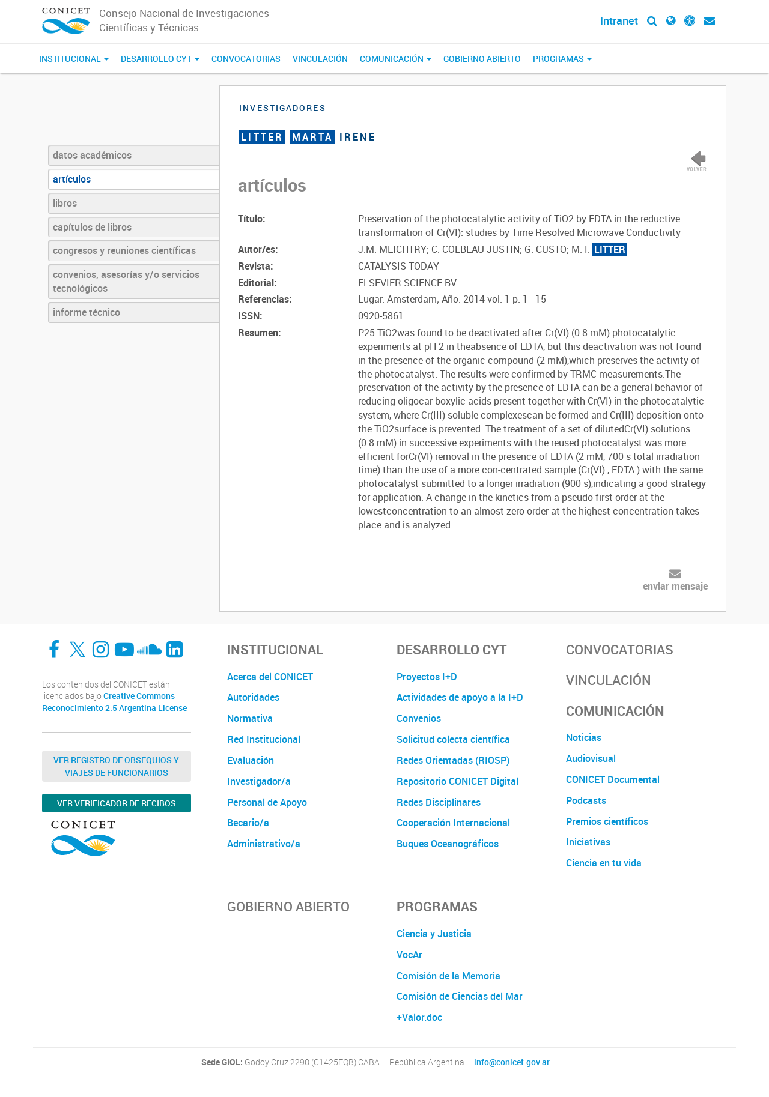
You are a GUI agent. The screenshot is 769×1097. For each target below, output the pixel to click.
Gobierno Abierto (482, 58)
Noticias (583, 737)
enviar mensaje (675, 586)
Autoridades (253, 697)
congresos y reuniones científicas (124, 250)
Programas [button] (562, 58)
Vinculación (320, 58)
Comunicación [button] (395, 58)
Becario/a (248, 822)
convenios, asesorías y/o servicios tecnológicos (126, 281)
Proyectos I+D (427, 676)
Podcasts (586, 800)
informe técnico (86, 312)
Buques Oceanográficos (448, 843)
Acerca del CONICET (270, 676)
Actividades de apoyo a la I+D (460, 697)
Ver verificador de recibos (116, 803)
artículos (72, 179)
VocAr (409, 954)
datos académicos (92, 155)
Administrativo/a (263, 843)
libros (65, 203)
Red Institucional (263, 739)
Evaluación (250, 760)
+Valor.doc (419, 1017)
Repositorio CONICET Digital (457, 781)
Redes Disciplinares (439, 802)
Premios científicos (607, 821)
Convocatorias (246, 58)
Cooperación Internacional (453, 822)
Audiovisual (591, 758)
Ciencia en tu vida (604, 862)
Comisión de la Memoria (448, 975)
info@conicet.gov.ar (512, 1062)
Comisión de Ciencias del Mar (460, 996)
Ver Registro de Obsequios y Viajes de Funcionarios (116, 766)
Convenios (419, 718)
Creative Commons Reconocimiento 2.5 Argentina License (114, 702)
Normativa (250, 718)
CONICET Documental (613, 779)
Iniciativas (588, 841)
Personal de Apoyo (267, 802)
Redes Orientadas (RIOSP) (453, 760)
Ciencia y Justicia (434, 933)
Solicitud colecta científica (453, 739)
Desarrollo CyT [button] (160, 58)
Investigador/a (259, 781)
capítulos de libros (92, 227)
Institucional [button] (74, 58)
